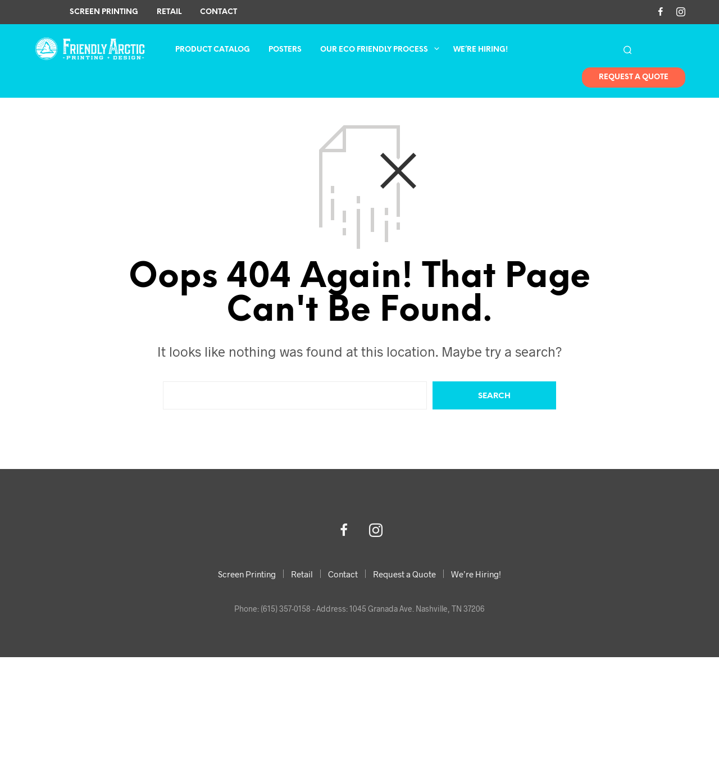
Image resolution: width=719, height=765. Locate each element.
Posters (285, 50)
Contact (218, 12)
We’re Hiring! (480, 50)
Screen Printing (104, 12)
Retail (169, 12)
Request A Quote (633, 77)
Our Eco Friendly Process (374, 50)
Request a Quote (404, 574)
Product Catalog (212, 50)
